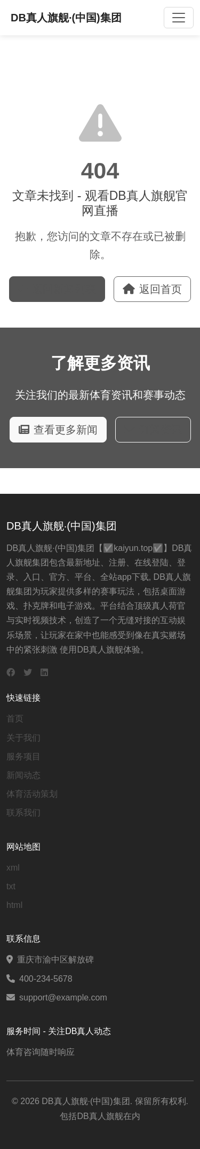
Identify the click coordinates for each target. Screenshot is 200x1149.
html (14, 905)
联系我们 (23, 812)
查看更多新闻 (58, 430)
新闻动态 (23, 775)
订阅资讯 (153, 430)
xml (13, 867)
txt (10, 886)
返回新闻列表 (57, 289)
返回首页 (152, 289)
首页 (14, 718)
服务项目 (23, 756)
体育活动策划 (32, 793)
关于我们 (23, 737)
